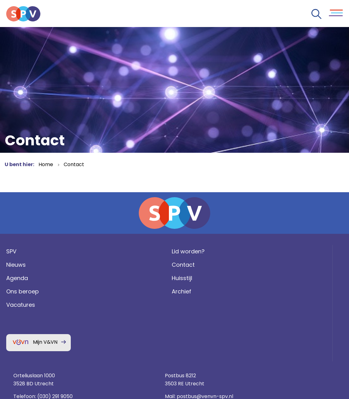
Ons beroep (21, 304)
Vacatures (19, 318)
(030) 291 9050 (238, 291)
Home (46, 164)
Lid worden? (109, 265)
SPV (10, 265)
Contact (74, 164)
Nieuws (14, 278)
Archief (102, 304)
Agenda (15, 291)
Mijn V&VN (43, 355)
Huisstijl (103, 291)
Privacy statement (288, 321)
